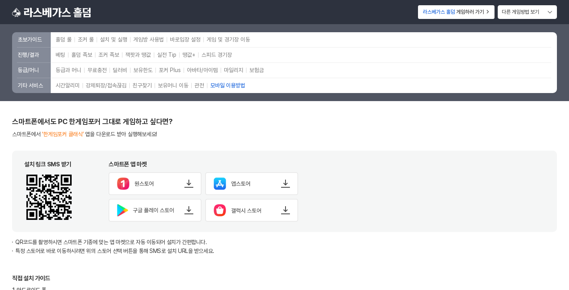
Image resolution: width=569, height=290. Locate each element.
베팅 (60, 55)
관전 (199, 85)
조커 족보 (108, 55)
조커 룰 (86, 39)
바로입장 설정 (185, 39)
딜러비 (120, 70)
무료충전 (97, 70)
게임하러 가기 (456, 12)
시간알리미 (68, 85)
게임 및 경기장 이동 (228, 39)
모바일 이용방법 (227, 85)
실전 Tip (166, 55)
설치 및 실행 (113, 39)
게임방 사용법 (148, 39)
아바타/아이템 (202, 70)
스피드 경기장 (216, 55)
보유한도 (143, 70)
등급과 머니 (68, 70)
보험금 (256, 70)
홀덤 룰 (64, 39)
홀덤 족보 (81, 55)
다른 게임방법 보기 (520, 12)
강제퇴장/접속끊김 (106, 85)
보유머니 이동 (173, 85)
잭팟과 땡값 (138, 55)
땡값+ (188, 55)
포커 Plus (170, 70)
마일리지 (233, 70)
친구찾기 (142, 85)
